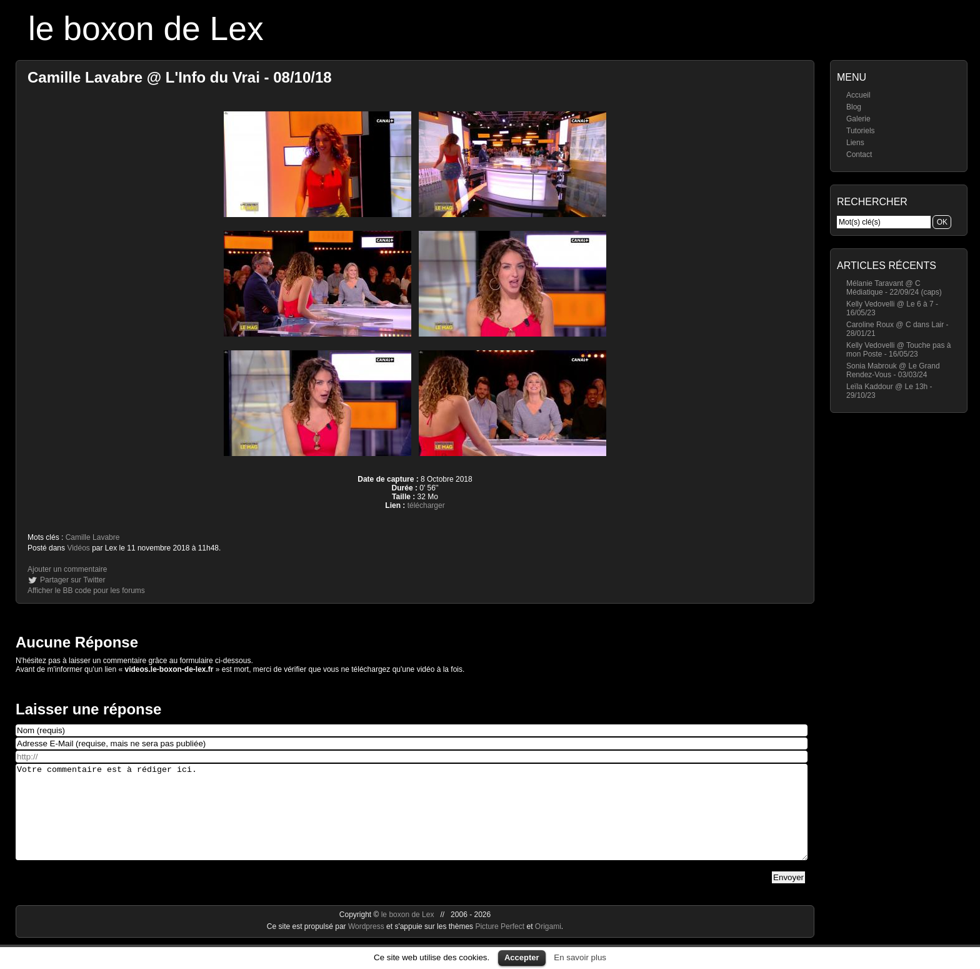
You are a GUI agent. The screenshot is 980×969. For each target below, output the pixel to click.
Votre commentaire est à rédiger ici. (412, 821)
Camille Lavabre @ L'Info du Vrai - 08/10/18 (180, 77)
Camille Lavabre (93, 537)
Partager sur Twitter (72, 580)
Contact (859, 154)
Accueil (858, 95)
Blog (853, 107)
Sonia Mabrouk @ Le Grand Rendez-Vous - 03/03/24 (893, 370)
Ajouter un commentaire (67, 569)
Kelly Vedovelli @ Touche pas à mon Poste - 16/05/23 (898, 349)
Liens (855, 142)
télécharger (426, 505)
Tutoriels (860, 130)
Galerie (858, 118)
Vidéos (78, 548)
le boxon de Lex (146, 28)
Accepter (521, 957)
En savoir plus (580, 957)
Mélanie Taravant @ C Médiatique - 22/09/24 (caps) (894, 288)
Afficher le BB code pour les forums (86, 590)
